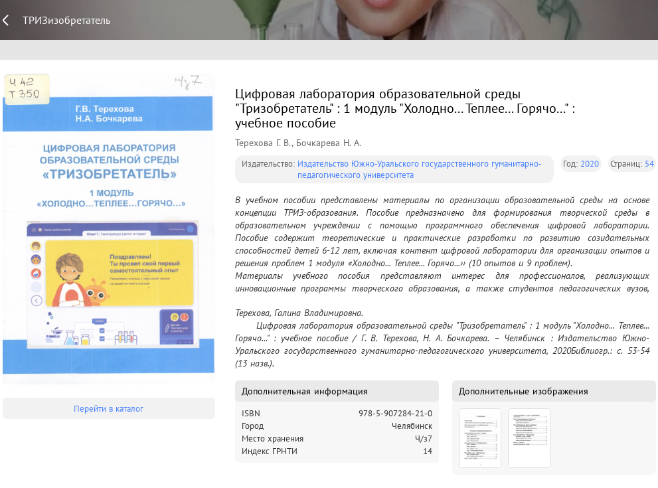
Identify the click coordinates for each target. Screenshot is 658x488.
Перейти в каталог (108, 408)
